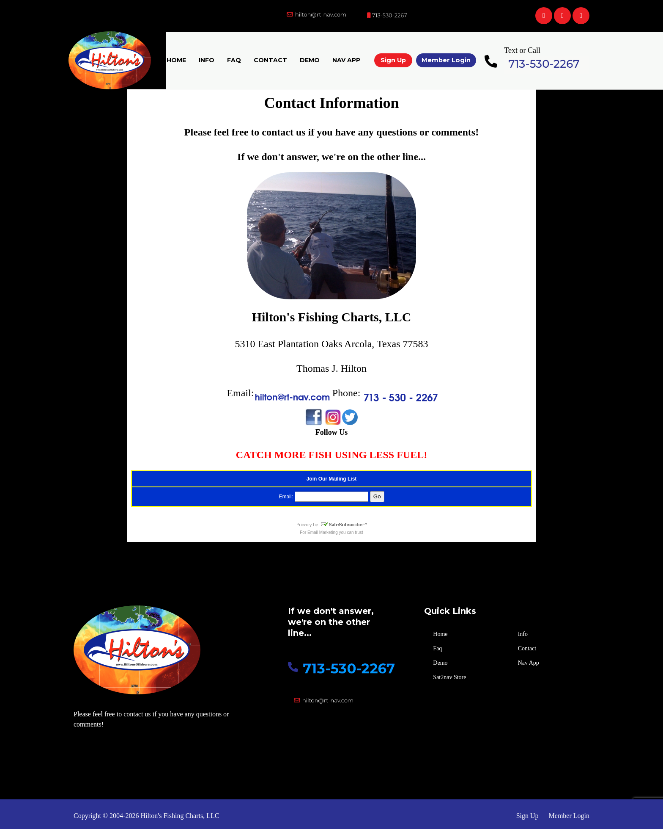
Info (206, 60)
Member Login (446, 60)
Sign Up (393, 60)
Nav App (346, 60)
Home (176, 60)
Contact (270, 60)
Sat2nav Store (449, 677)
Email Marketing (322, 532)
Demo (310, 60)
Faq (234, 60)
